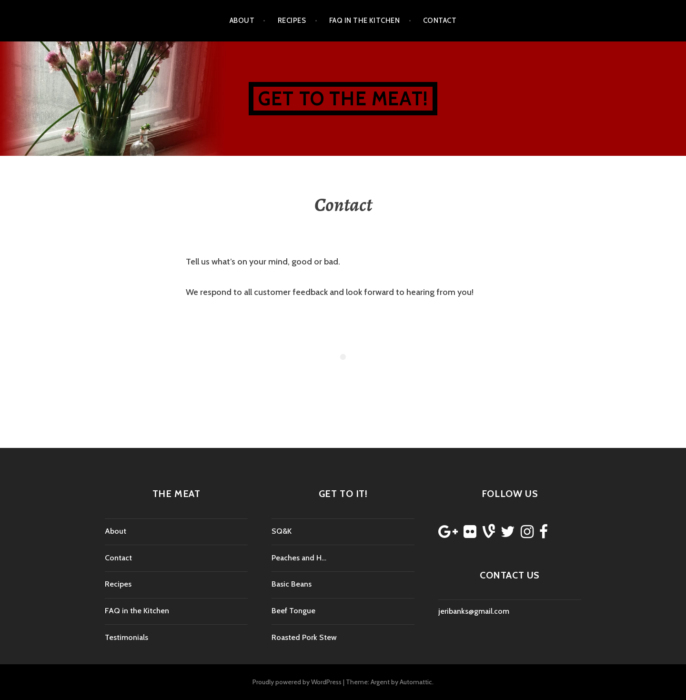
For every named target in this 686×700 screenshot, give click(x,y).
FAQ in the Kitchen (364, 20)
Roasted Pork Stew (304, 637)
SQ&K (282, 531)
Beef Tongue (293, 610)
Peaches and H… (299, 557)
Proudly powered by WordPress (297, 682)
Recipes (292, 20)
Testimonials (126, 637)
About (242, 20)
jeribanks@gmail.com (473, 611)
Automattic (416, 682)
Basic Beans (292, 583)
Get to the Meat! (343, 98)
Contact (439, 20)
